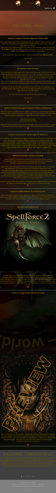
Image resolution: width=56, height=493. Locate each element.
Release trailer (48, 55)
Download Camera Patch (28, 119)
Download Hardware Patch (28, 121)
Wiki (7, 49)
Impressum (28, 490)
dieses (40, 94)
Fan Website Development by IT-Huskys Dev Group (28, 486)
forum (22, 51)
